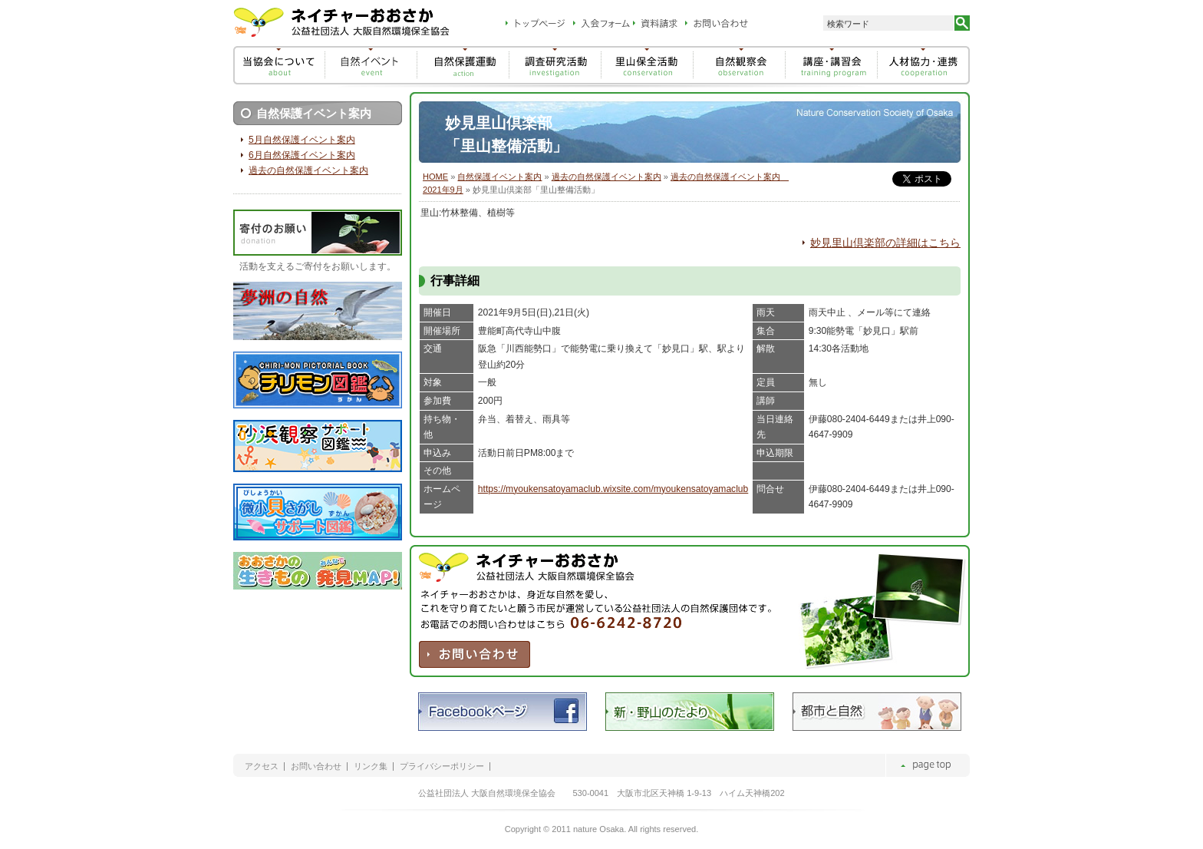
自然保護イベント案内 (499, 176)
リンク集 (370, 766)
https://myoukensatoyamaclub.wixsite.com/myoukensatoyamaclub (613, 489)
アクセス (262, 766)
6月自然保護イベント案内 (302, 155)
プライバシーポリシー (442, 766)
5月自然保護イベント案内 (302, 139)
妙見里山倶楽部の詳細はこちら (885, 242)
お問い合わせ (316, 766)
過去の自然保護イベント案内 (606, 176)
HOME (435, 176)
